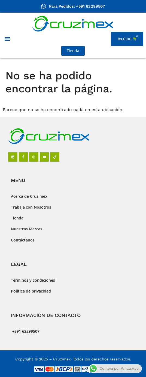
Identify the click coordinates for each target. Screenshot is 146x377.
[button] (7, 38)
